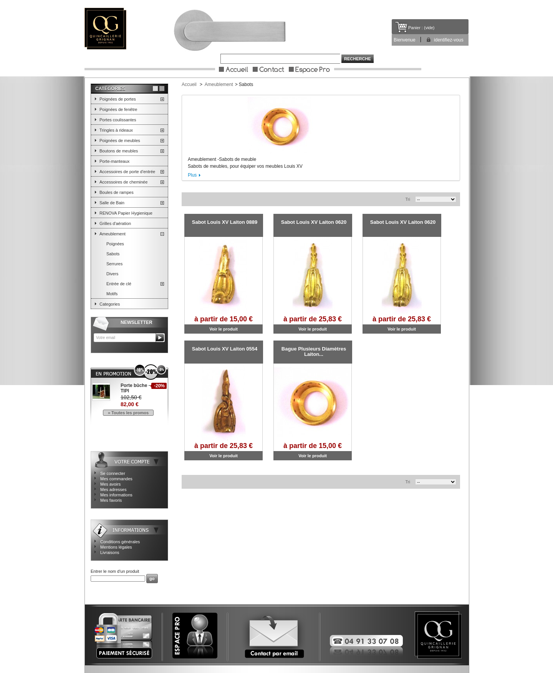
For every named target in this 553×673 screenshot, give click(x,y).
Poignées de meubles (119, 140)
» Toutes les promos (128, 412)
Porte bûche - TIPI (135, 388)
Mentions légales (116, 547)
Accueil (189, 84)
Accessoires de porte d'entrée (127, 171)
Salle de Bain (111, 202)
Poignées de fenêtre (118, 109)
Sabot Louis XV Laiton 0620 (313, 222)
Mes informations (116, 495)
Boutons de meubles (118, 151)
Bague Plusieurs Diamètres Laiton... (313, 351)
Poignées (115, 243)
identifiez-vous (449, 39)
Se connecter (112, 473)
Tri (408, 199)
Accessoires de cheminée (123, 182)
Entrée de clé (118, 283)
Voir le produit (223, 329)
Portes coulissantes (117, 119)
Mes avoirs (110, 484)
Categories (109, 304)
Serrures (114, 263)
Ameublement (112, 233)
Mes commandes (116, 478)
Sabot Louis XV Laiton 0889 (224, 222)
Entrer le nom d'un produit (115, 571)
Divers (112, 273)
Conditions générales (120, 541)
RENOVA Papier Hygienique (125, 213)
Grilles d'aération (115, 223)
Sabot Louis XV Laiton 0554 (224, 349)
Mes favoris (111, 500)
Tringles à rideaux (116, 130)
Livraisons (109, 552)
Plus (192, 175)
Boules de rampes (116, 192)
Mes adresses (113, 489)
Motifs (112, 293)
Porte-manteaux (114, 161)
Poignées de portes (117, 99)
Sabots (112, 253)
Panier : (415, 27)
